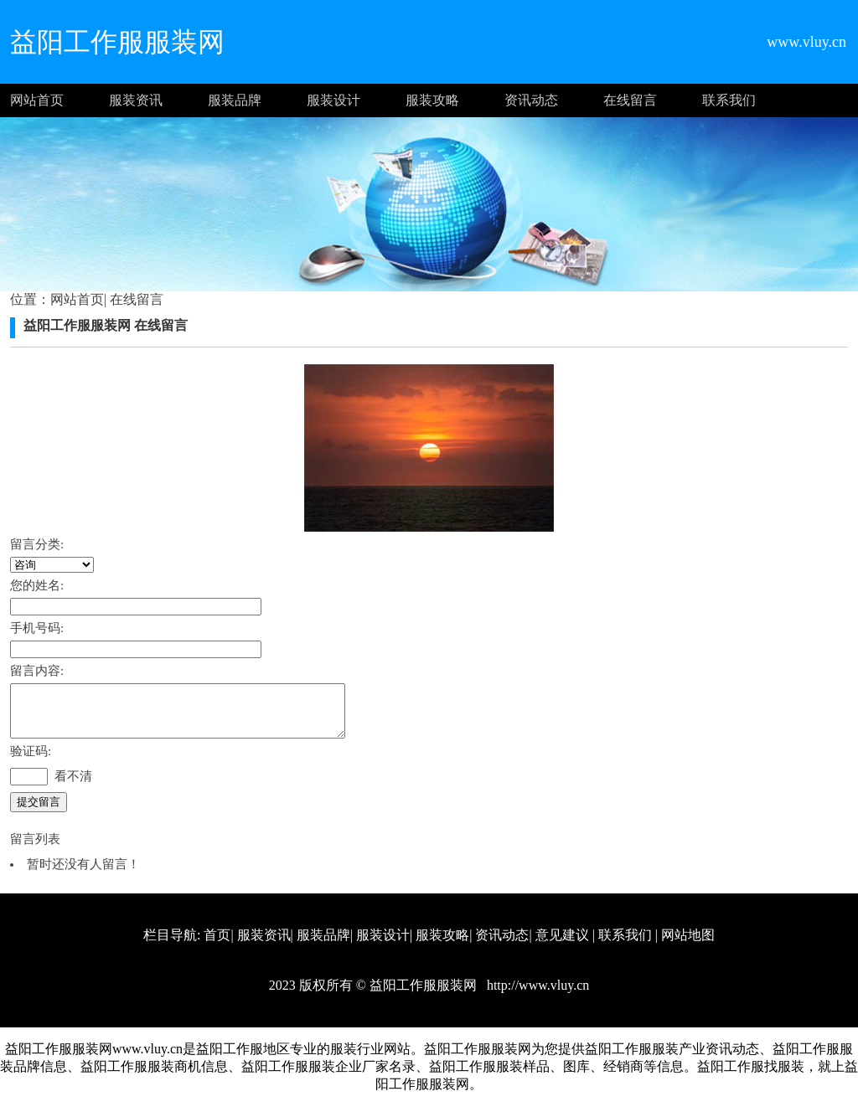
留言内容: (37, 670)
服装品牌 (234, 100)
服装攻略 (432, 100)
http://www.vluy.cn (536, 995)
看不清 (73, 786)
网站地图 (688, 945)
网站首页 (37, 100)
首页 (217, 945)
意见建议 (562, 945)
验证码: (30, 761)
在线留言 (630, 100)
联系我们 (729, 100)
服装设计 (333, 100)
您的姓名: (37, 585)
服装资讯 (136, 100)
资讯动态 (531, 100)
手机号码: (37, 628)
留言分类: (37, 544)
